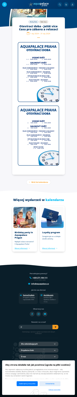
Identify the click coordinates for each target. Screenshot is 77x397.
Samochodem (27, 295)
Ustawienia (50, 384)
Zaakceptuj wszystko (27, 384)
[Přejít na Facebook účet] (32, 314)
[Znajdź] (59, 4)
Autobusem (47, 295)
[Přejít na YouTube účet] (45, 314)
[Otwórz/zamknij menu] (4, 4)
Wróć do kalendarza (38, 182)
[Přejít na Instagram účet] (38, 314)
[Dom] (38, 4)
